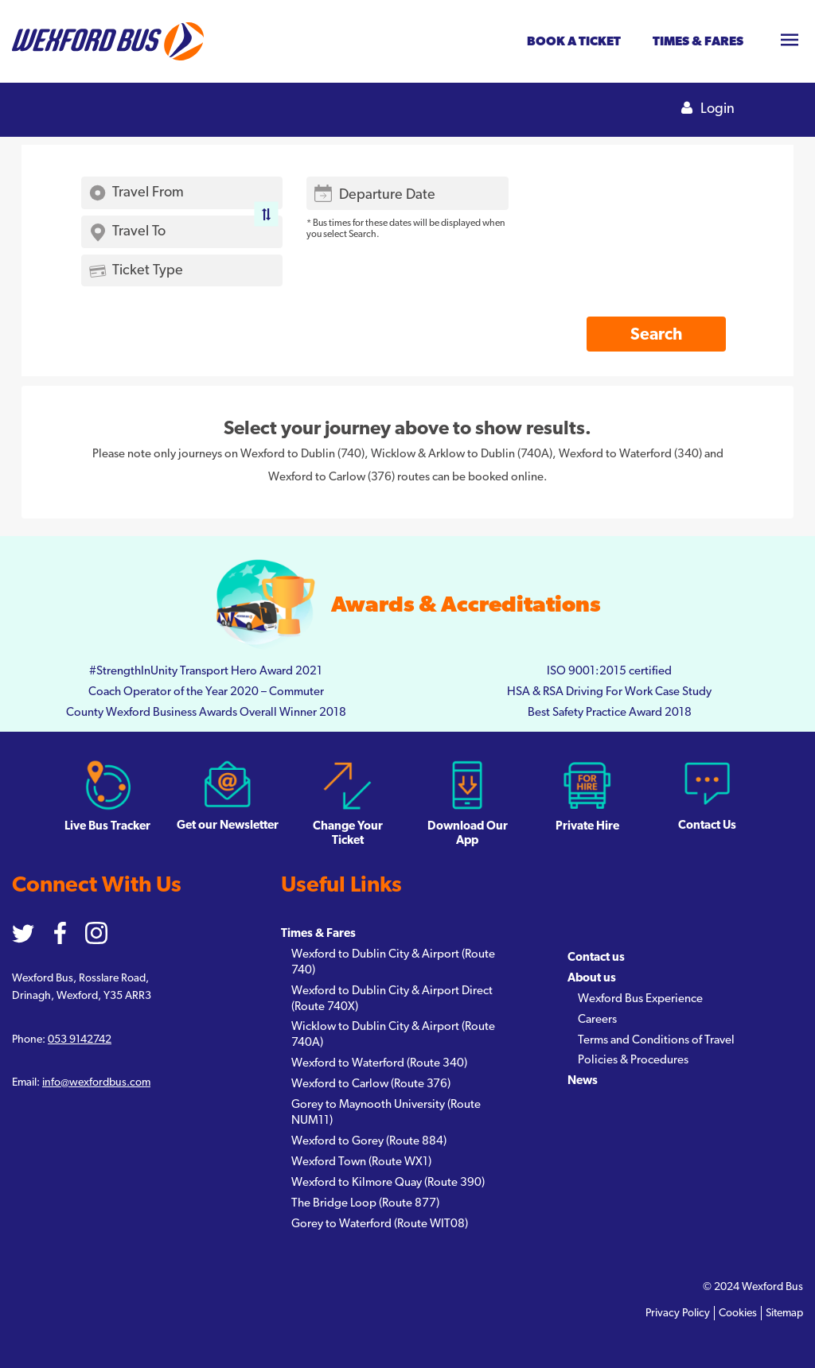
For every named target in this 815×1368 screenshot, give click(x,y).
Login (708, 109)
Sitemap (784, 1313)
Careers (597, 1019)
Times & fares (698, 41)
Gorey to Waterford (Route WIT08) (379, 1224)
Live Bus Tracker (107, 796)
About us (591, 978)
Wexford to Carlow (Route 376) (370, 1084)
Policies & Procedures (633, 1060)
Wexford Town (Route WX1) (361, 1162)
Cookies (738, 1313)
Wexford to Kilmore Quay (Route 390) (388, 1182)
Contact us (596, 957)
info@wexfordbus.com (96, 1082)
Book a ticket (574, 41)
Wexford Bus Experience (640, 999)
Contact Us (707, 795)
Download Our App (467, 803)
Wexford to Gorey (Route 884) (368, 1141)
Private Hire (587, 796)
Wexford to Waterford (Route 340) (379, 1063)
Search (656, 334)
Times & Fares (318, 933)
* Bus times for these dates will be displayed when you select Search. (405, 228)
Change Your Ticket (348, 803)
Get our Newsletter (228, 795)
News (582, 1080)
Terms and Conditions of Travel (656, 1040)
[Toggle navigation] (789, 42)
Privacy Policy (677, 1313)
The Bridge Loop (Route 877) (365, 1203)
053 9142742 (79, 1039)
